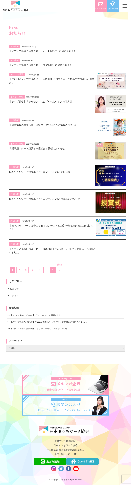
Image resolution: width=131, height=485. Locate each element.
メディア (14, 295)
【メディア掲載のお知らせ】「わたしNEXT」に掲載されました (37, 315)
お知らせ (14, 46)
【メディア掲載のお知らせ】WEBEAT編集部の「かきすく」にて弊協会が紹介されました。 (49, 322)
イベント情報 (16, 74)
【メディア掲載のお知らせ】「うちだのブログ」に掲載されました (38, 328)
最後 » (59, 265)
